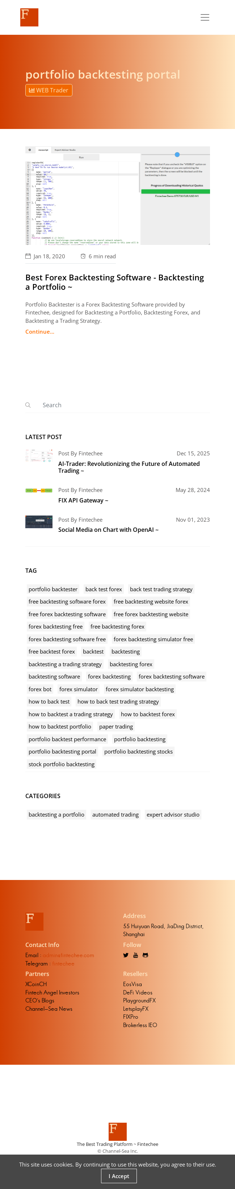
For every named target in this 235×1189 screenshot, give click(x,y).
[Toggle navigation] (205, 17)
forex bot (40, 689)
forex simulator (78, 689)
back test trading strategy (161, 589)
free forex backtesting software (67, 614)
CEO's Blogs (39, 1000)
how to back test (49, 701)
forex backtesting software (172, 676)
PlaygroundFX (139, 1000)
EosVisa (132, 984)
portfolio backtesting (139, 739)
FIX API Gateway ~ (83, 500)
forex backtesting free (56, 626)
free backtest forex (52, 651)
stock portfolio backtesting (62, 764)
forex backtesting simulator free (153, 639)
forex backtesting (109, 676)
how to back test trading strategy (118, 701)
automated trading (115, 814)
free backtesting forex (117, 626)
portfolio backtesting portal (62, 751)
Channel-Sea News (48, 1008)
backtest (93, 651)
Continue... (39, 331)
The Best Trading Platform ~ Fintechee (117, 1144)
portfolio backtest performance (67, 739)
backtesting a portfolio (56, 814)
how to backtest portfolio (60, 726)
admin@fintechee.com (68, 955)
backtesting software (54, 676)
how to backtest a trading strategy (71, 714)
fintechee (63, 963)
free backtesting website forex (151, 601)
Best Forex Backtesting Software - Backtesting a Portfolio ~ (114, 282)
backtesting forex (131, 664)
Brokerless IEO (140, 1025)
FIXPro (130, 1016)
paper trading (116, 726)
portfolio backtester (53, 589)
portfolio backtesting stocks (138, 751)
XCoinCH (36, 984)
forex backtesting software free (67, 639)
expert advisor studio (173, 814)
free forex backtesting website (151, 614)
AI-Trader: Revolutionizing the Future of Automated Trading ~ (129, 467)
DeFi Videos (137, 992)
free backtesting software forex (67, 601)
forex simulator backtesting (140, 689)
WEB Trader (48, 90)
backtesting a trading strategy (65, 664)
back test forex (103, 589)
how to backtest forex (148, 714)
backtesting (126, 651)
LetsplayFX (135, 1008)
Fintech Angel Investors (52, 992)
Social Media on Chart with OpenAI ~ (108, 530)
